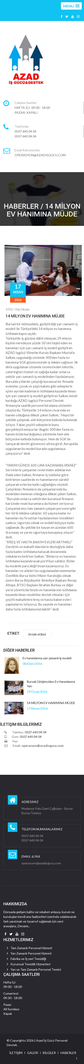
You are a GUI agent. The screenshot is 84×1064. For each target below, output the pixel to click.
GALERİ (32, 1053)
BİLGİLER (49, 1053)
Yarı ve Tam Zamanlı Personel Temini (36, 969)
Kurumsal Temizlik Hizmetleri (30, 964)
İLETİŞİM (15, 1053)
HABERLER (68, 1053)
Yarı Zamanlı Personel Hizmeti (31, 953)
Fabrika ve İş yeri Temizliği (28, 959)
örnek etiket (37, 634)
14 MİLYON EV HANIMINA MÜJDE (35, 316)
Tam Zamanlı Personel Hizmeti (31, 948)
